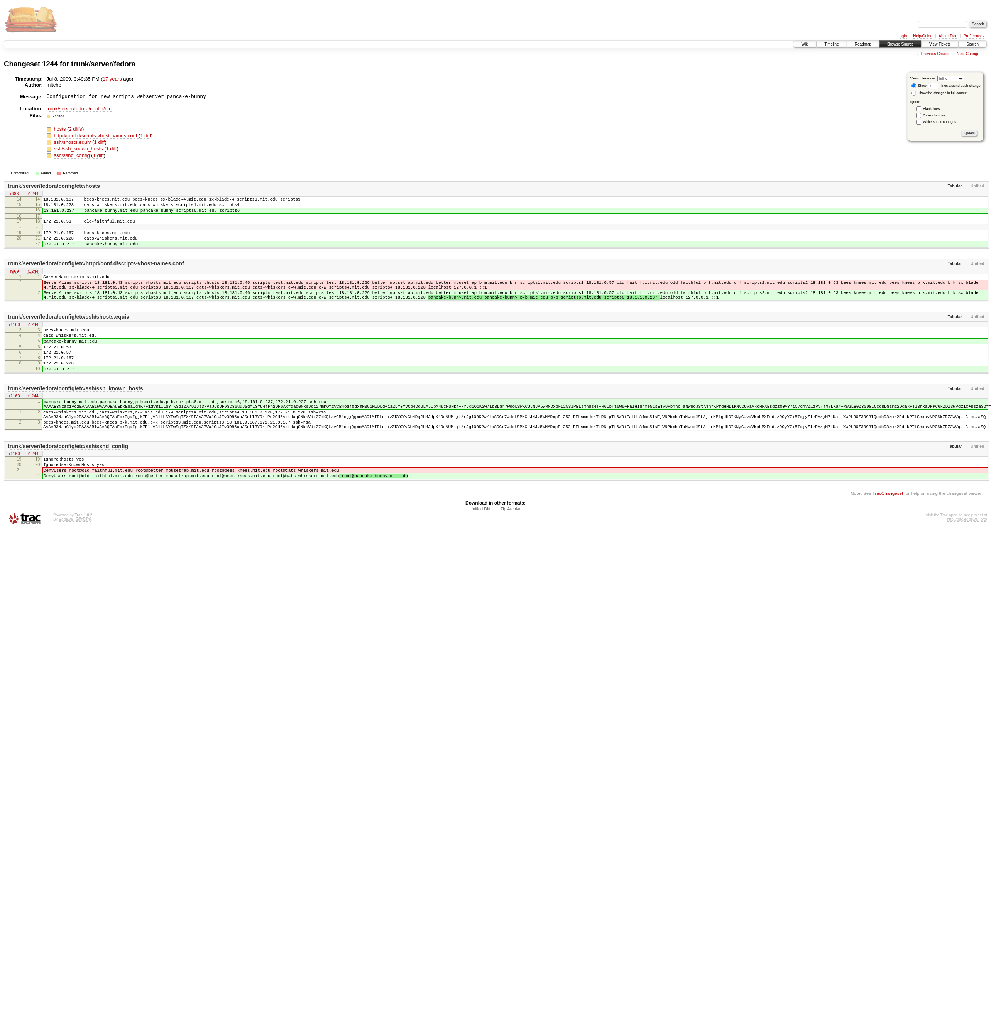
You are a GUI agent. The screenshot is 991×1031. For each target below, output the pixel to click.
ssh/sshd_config (72, 155)
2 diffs (75, 129)
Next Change (968, 54)
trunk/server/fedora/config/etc (79, 108)
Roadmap (863, 44)
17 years (112, 79)
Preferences (974, 36)
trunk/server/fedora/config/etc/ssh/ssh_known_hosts (75, 416)
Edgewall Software (75, 561)
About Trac (948, 36)
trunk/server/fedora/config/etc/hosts (54, 186)
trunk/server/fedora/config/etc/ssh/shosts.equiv (68, 334)
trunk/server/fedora (103, 64)
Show (919, 86)
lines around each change (954, 86)
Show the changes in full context (939, 93)
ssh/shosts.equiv (73, 142)
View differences (923, 78)
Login (902, 36)
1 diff (145, 135)
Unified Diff (480, 550)
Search (972, 44)
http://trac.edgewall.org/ (967, 561)
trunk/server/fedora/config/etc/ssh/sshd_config (68, 482)
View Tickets (939, 44)
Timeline (831, 44)
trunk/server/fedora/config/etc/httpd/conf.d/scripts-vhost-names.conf (96, 274)
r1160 (14, 342)
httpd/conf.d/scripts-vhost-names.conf (96, 135)
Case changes (934, 115)
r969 (14, 282)
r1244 (32, 194)
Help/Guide (922, 36)
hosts (60, 129)
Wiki (804, 44)
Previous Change (936, 54)
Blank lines (931, 109)
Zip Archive (511, 550)
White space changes (939, 122)
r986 (14, 194)
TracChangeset (888, 534)
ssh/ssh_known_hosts (79, 149)
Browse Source (900, 44)
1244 (50, 64)
